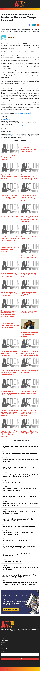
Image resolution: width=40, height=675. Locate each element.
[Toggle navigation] (2, 9)
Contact (3, 644)
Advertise (3, 642)
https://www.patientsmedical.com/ (23, 113)
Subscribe (20, 659)
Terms (2, 638)
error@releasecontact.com (15, 135)
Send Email (7, 119)
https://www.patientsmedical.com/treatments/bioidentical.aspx (17, 53)
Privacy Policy (4, 640)
